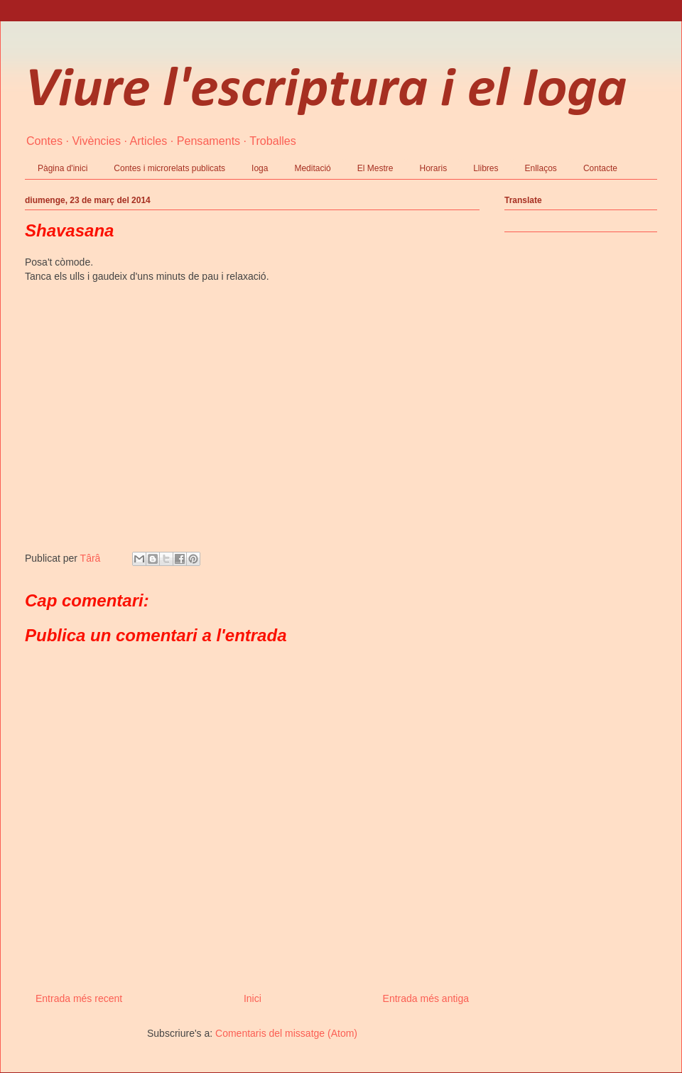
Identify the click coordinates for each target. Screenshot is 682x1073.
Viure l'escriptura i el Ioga (326, 90)
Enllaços (541, 168)
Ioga (259, 168)
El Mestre (375, 168)
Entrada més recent (79, 998)
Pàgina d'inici (62, 168)
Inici (252, 998)
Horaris (433, 168)
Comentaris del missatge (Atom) (286, 1033)
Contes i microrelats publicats (169, 168)
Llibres (485, 168)
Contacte (600, 168)
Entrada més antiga (426, 998)
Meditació (312, 168)
